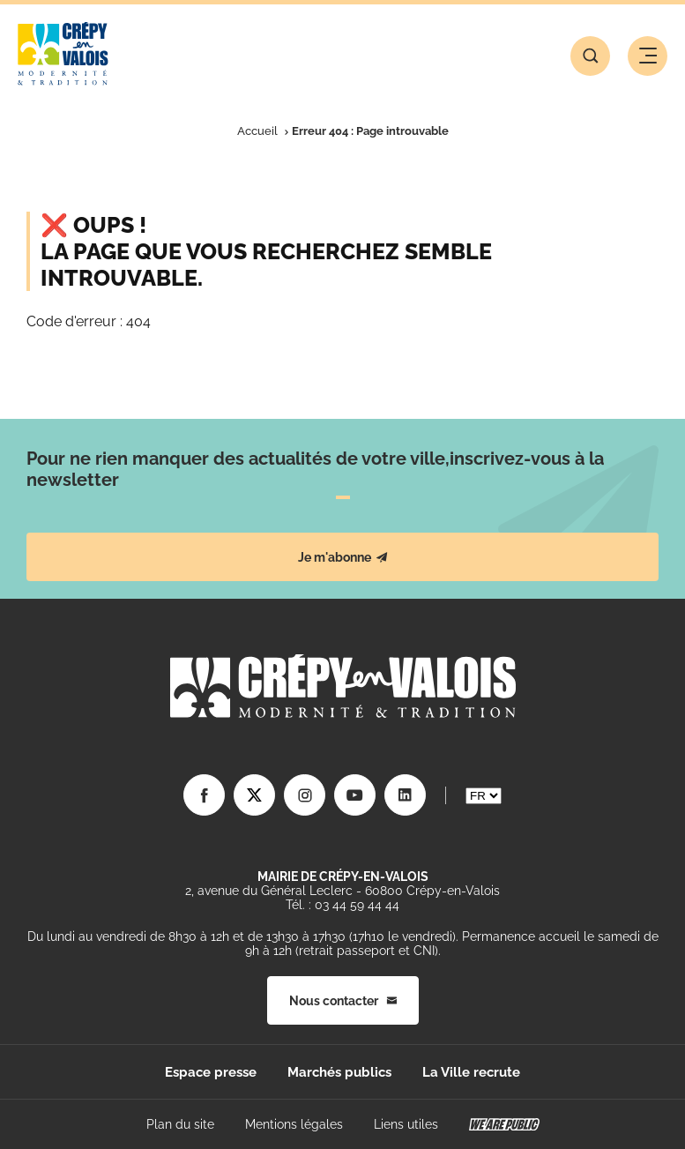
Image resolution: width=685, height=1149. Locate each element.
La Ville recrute (471, 1072)
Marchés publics (339, 1072)
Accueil (257, 131)
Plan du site (180, 1124)
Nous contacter (343, 1001)
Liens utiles (406, 1124)
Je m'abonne (343, 557)
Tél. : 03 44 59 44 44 (342, 905)
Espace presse (211, 1072)
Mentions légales (294, 1124)
